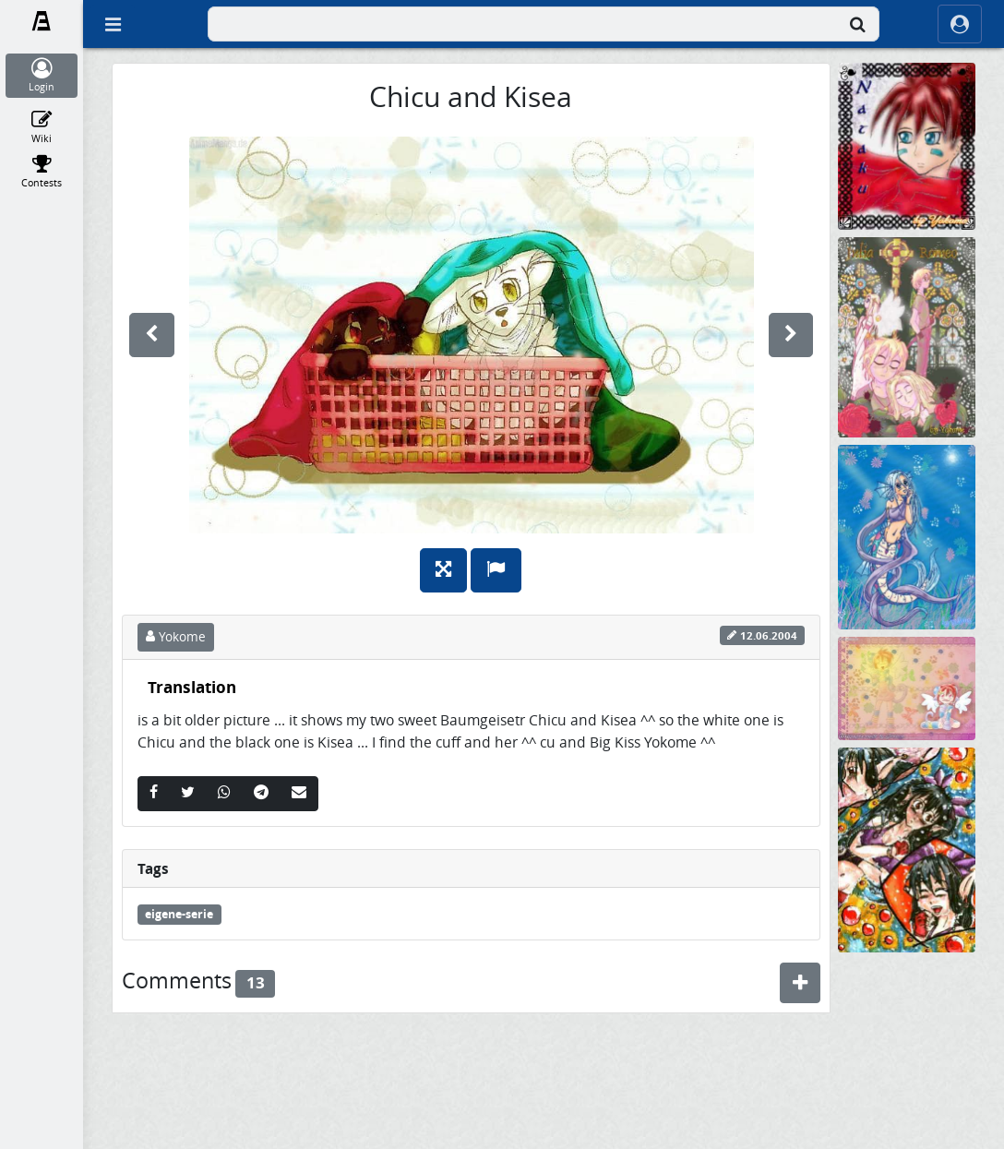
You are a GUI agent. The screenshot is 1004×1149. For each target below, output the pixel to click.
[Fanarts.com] (42, 21)
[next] (791, 335)
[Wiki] (42, 127)
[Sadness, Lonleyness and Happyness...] (906, 848)
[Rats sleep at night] (906, 1056)
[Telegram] (261, 793)
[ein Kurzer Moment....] (906, 535)
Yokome (176, 636)
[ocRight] (960, 24)
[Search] (857, 24)
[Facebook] (153, 793)
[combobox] (543, 24)
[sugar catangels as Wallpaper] (906, 687)
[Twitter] (188, 793)
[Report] (496, 570)
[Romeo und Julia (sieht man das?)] (906, 336)
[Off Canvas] (112, 24)
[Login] (42, 76)
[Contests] (42, 172)
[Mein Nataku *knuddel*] (906, 145)
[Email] (299, 793)
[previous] (151, 335)
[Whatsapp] (224, 793)
